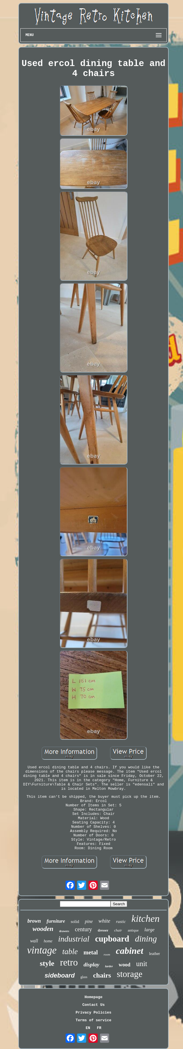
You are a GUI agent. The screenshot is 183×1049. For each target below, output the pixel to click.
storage (130, 974)
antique (133, 930)
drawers (64, 931)
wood (124, 965)
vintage (41, 950)
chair (118, 930)
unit (141, 964)
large (149, 929)
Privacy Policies (93, 1012)
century (83, 929)
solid (75, 921)
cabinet (129, 951)
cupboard (112, 938)
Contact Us (93, 1005)
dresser (103, 930)
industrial (73, 938)
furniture (56, 921)
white (104, 921)
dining (146, 938)
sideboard (60, 975)
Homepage (93, 997)
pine (89, 921)
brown (34, 921)
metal (90, 952)
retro (69, 962)
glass (83, 977)
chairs (102, 975)
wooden (43, 928)
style (47, 963)
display (91, 965)
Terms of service (93, 1020)
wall (34, 940)
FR (99, 1028)
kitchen (145, 918)
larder (109, 966)
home (48, 941)
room (107, 954)
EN (88, 1028)
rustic (121, 921)
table (70, 951)
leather (154, 954)
